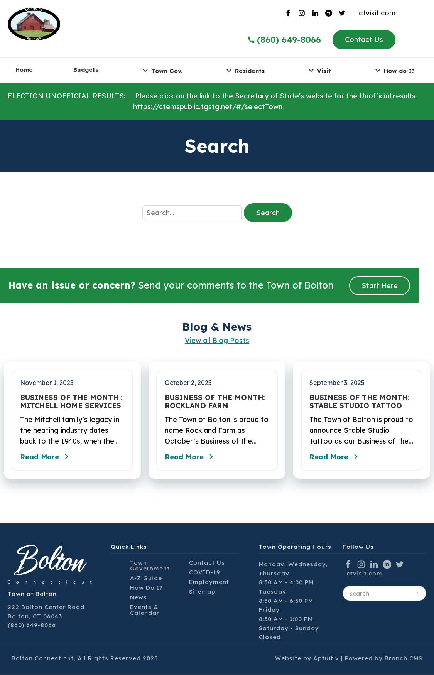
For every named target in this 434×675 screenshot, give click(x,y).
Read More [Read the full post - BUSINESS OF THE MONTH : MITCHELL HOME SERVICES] (46, 457)
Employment (209, 582)
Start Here (379, 285)
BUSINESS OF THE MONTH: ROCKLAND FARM (215, 401)
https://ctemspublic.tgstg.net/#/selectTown (207, 106)
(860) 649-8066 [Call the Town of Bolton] (284, 39)
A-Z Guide (146, 578)
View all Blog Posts (217, 340)
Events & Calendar (144, 610)
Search (268, 212)
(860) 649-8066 (32, 625)
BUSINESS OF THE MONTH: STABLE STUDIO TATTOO (359, 401)
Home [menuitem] (24, 69)
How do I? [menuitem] (394, 70)
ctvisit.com (377, 12)
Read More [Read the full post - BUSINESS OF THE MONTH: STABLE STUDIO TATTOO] (335, 457)
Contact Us (364, 39)
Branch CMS (403, 658)
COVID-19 (204, 572)
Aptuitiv (326, 658)
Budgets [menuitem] (85, 69)
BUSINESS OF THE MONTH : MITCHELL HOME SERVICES (71, 401)
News (138, 597)
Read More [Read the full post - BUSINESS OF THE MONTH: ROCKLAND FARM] (191, 457)
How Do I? (146, 588)
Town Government (150, 565)
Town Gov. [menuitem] (161, 70)
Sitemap (202, 592)
